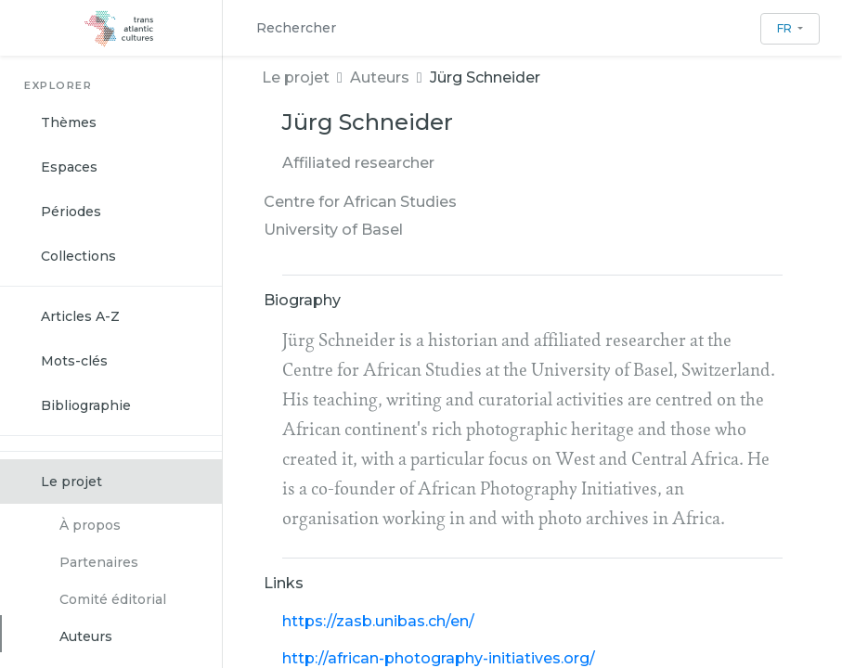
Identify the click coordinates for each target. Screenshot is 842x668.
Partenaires (98, 562)
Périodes (71, 211)
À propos (90, 525)
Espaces (69, 167)
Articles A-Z (80, 316)
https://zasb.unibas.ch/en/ (378, 621)
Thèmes (69, 122)
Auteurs (85, 636)
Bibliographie (86, 405)
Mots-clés (74, 361)
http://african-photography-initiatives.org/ (438, 658)
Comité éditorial (112, 599)
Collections (78, 256)
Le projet (71, 481)
